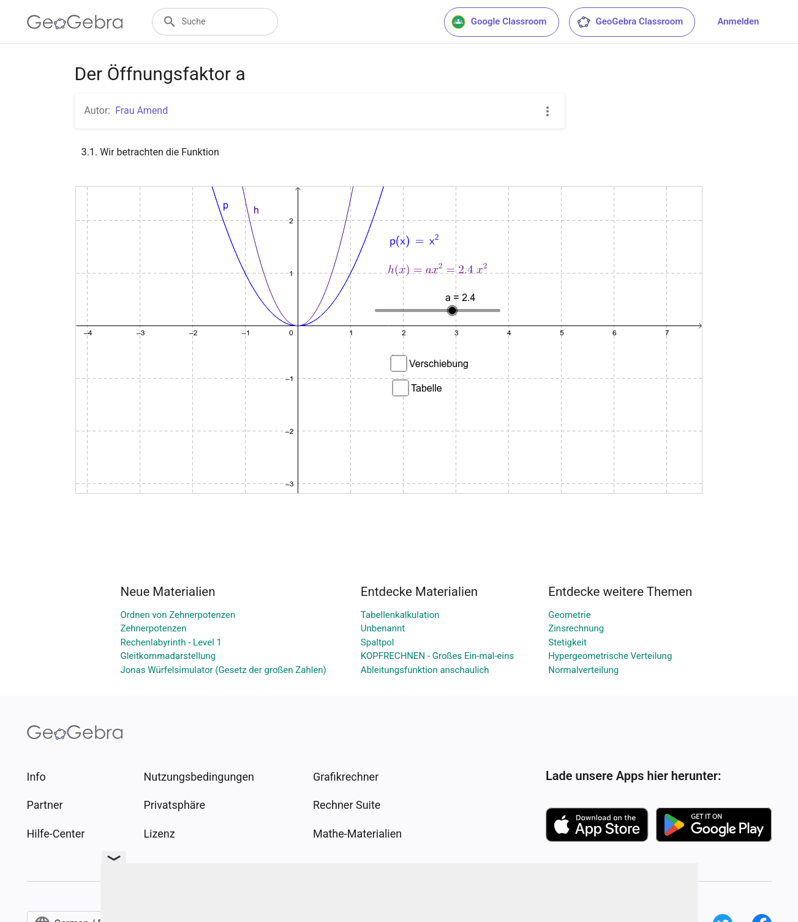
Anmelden (738, 21)
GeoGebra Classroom (629, 22)
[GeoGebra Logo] (75, 22)
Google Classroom (499, 22)
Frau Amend (141, 110)
